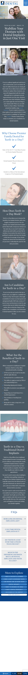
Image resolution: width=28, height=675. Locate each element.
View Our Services (14, 594)
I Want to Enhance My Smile (14, 587)
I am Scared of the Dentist (14, 592)
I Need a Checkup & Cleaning (14, 576)
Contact (9, 116)
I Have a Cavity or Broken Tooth (13, 579)
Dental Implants (14, 584)
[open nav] (26, 3)
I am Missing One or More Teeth (14, 581)
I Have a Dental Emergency (14, 589)
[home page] (9, 3)
